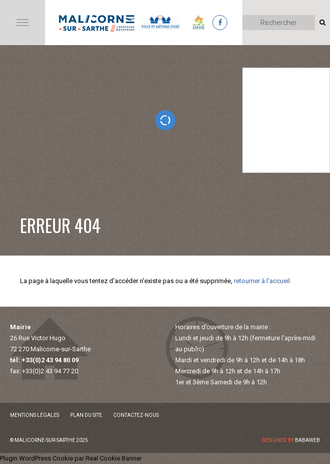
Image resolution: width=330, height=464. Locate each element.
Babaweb (307, 440)
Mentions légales (34, 415)
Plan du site (86, 415)
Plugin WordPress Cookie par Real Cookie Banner (71, 458)
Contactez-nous (136, 415)
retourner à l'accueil (262, 281)
